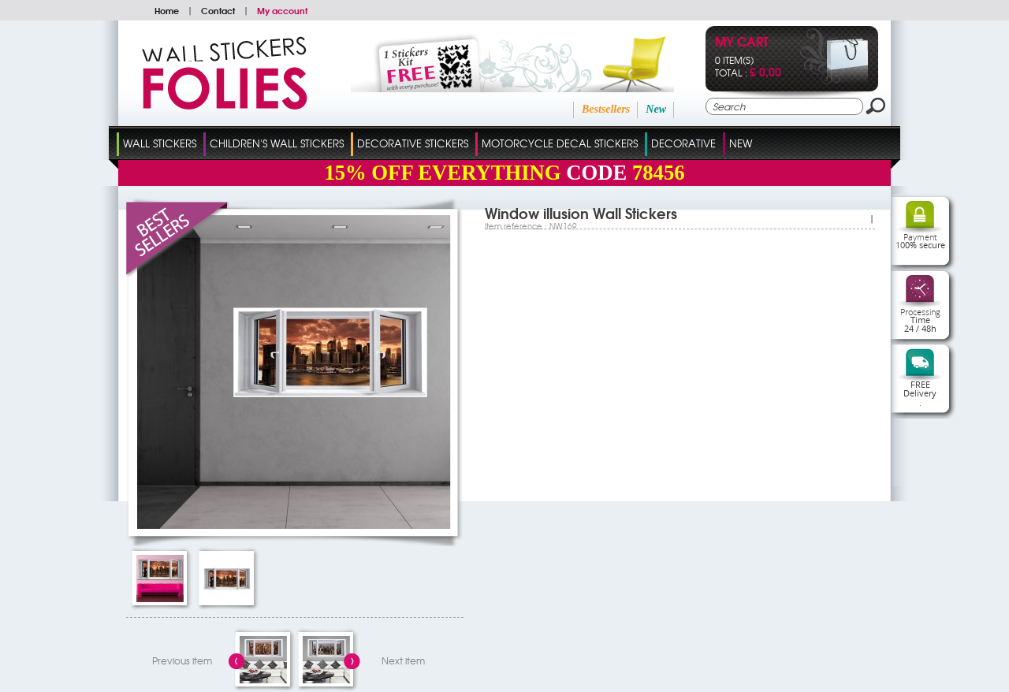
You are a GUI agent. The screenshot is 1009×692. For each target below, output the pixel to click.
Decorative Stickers (412, 143)
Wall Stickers (159, 143)
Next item (403, 660)
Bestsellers (606, 109)
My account (282, 10)
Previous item (182, 660)
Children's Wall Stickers (277, 143)
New (656, 109)
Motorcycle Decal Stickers (560, 143)
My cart (742, 42)
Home (167, 10)
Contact (218, 10)
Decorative (683, 143)
